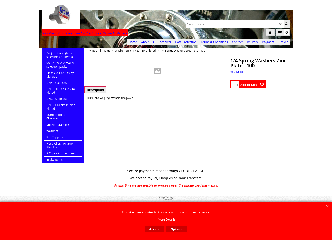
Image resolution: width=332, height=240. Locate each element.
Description (95, 90)
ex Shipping (236, 71)
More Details (166, 219)
